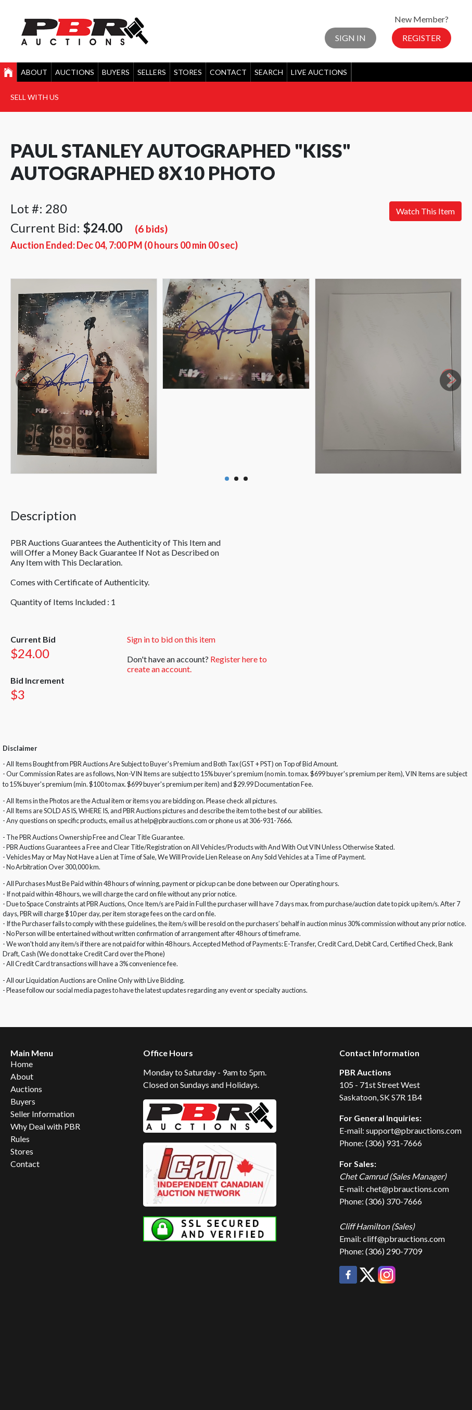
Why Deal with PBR (45, 1126)
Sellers (151, 72)
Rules (20, 1139)
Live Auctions (319, 72)
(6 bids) (151, 229)
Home (21, 1064)
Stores (188, 72)
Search (268, 72)
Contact (228, 72)
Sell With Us (34, 97)
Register (421, 38)
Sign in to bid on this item (171, 639)
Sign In (350, 38)
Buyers (116, 72)
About (34, 72)
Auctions (74, 72)
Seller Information (42, 1114)
